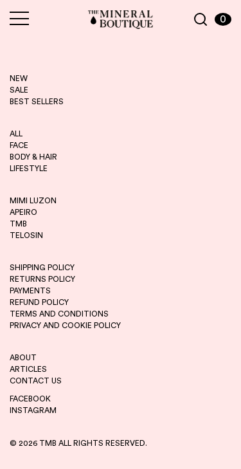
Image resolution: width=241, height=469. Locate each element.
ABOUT (23, 358)
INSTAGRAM (33, 410)
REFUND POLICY (39, 302)
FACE (19, 145)
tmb (18, 224)
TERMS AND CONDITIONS (59, 314)
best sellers (37, 102)
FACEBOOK (30, 399)
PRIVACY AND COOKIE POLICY (65, 325)
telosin (26, 235)
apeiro (23, 212)
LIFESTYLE (29, 168)
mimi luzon (33, 201)
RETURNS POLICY (42, 279)
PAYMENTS (30, 291)
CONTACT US (36, 381)
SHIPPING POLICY (42, 267)
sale (19, 90)
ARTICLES (28, 369)
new (19, 78)
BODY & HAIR (33, 157)
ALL (16, 134)
